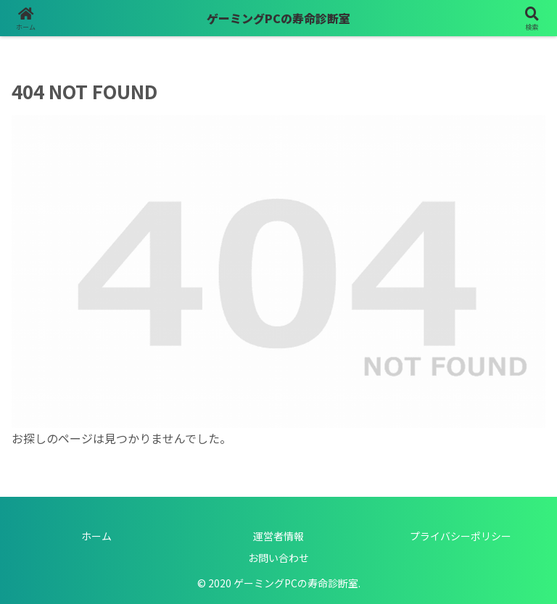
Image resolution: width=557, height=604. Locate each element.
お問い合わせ (278, 557)
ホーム (96, 536)
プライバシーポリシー (460, 536)
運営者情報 (278, 536)
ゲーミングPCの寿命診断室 (278, 18)
